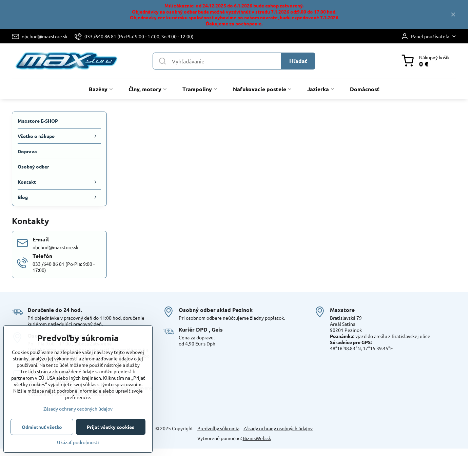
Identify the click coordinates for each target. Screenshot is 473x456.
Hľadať (298, 60)
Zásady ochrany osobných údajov (278, 428)
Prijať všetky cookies (110, 427)
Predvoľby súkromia (218, 428)
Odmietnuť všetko (42, 427)
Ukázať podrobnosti (78, 442)
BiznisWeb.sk (257, 438)
